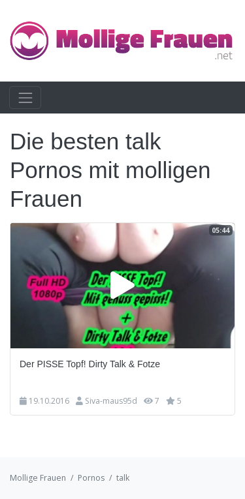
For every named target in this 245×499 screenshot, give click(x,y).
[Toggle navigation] (25, 97)
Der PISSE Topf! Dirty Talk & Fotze (90, 364)
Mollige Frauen (38, 477)
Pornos (91, 477)
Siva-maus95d (111, 400)
